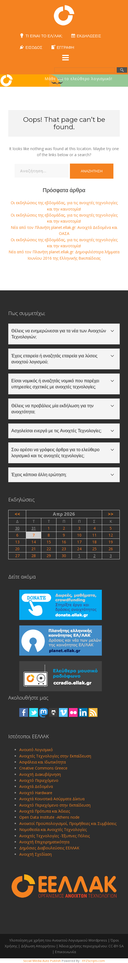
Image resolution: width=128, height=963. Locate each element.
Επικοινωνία (65, 951)
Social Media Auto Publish (42, 961)
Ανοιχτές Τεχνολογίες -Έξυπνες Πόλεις (54, 835)
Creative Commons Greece (43, 768)
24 (79, 548)
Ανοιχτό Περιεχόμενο (38, 780)
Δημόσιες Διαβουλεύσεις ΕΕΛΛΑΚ (49, 847)
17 (79, 541)
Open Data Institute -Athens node (49, 817)
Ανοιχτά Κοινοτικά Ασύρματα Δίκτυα (52, 798)
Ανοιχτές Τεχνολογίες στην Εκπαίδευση (55, 756)
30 (17, 528)
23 (64, 548)
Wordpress (97, 940)
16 (64, 541)
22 (49, 548)
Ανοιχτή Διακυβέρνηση (40, 774)
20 (17, 548)
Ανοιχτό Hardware (35, 792)
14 (33, 541)
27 (17, 555)
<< (17, 514)
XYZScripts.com (93, 961)
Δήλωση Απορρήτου (38, 946)
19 (110, 541)
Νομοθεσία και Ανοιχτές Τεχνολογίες (53, 829)
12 (110, 535)
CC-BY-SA (116, 946)
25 (94, 548)
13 (17, 541)
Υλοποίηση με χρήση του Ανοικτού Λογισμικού (48, 940)
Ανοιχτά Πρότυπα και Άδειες (44, 811)
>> (110, 514)
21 (33, 548)
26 (110, 548)
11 (94, 535)
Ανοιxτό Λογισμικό (36, 749)
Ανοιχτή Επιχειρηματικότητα (44, 841)
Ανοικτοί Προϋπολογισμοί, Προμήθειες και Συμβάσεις (67, 823)
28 (33, 555)
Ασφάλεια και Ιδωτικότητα (42, 762)
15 (49, 541)
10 (79, 535)
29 (49, 555)
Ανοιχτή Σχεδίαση (35, 854)
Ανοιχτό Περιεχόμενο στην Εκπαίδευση (55, 805)
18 (94, 541)
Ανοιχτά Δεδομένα (36, 786)
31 (33, 528)
